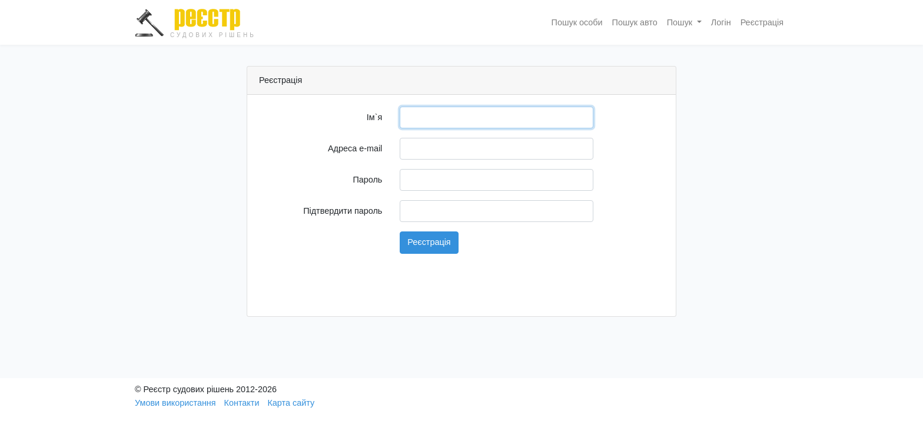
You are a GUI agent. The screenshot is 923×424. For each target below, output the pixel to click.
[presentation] (489, 281)
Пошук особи (577, 22)
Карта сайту (290, 403)
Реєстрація (762, 22)
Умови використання (175, 403)
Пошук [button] (681, 22)
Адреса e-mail (355, 148)
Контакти (242, 403)
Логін (721, 22)
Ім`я (374, 117)
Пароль (367, 179)
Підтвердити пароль (342, 211)
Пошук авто (635, 22)
